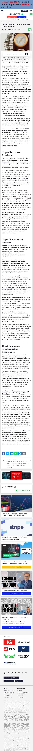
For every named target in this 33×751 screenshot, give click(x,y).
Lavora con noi (8, 681)
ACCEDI (30, 10)
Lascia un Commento (23, 490)
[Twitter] (7, 453)
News (2, 22)
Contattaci (7, 678)
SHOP (2, 10)
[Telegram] (20, 453)
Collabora (15, 678)
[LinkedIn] (11, 453)
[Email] (24, 453)
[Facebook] (3, 453)
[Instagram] (11, 672)
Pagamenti (19, 681)
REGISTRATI (24, 10)
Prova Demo (21, 17)
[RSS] (26, 672)
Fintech (10, 22)
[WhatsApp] (16, 453)
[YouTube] (4, 672)
